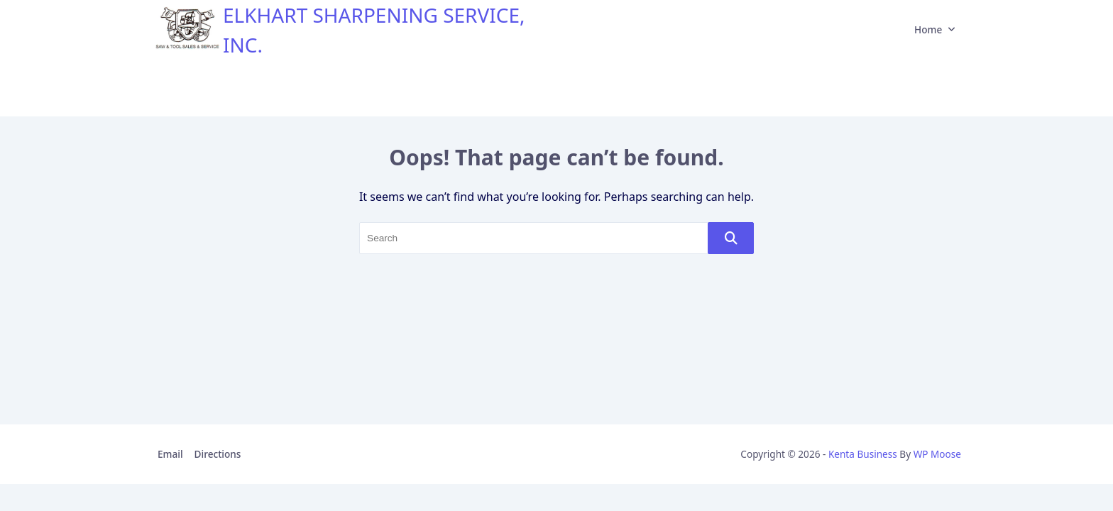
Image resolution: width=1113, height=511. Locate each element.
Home (934, 29)
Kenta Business (862, 454)
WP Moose (937, 454)
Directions (217, 454)
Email (170, 454)
